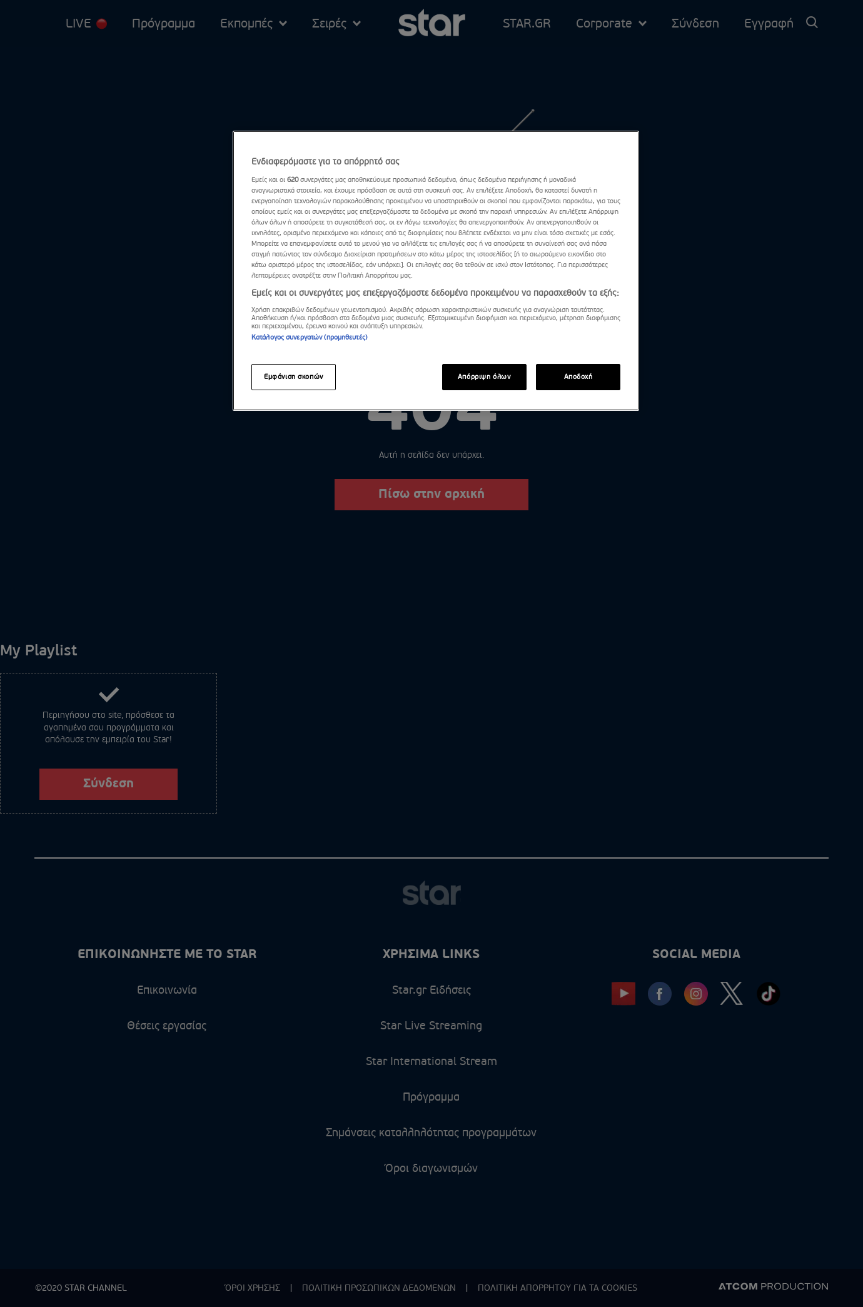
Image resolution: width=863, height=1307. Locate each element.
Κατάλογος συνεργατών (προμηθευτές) (309, 337)
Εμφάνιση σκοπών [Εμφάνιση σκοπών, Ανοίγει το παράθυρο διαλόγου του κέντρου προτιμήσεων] (293, 377)
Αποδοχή (578, 377)
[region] (436, 271)
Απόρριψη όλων (484, 377)
